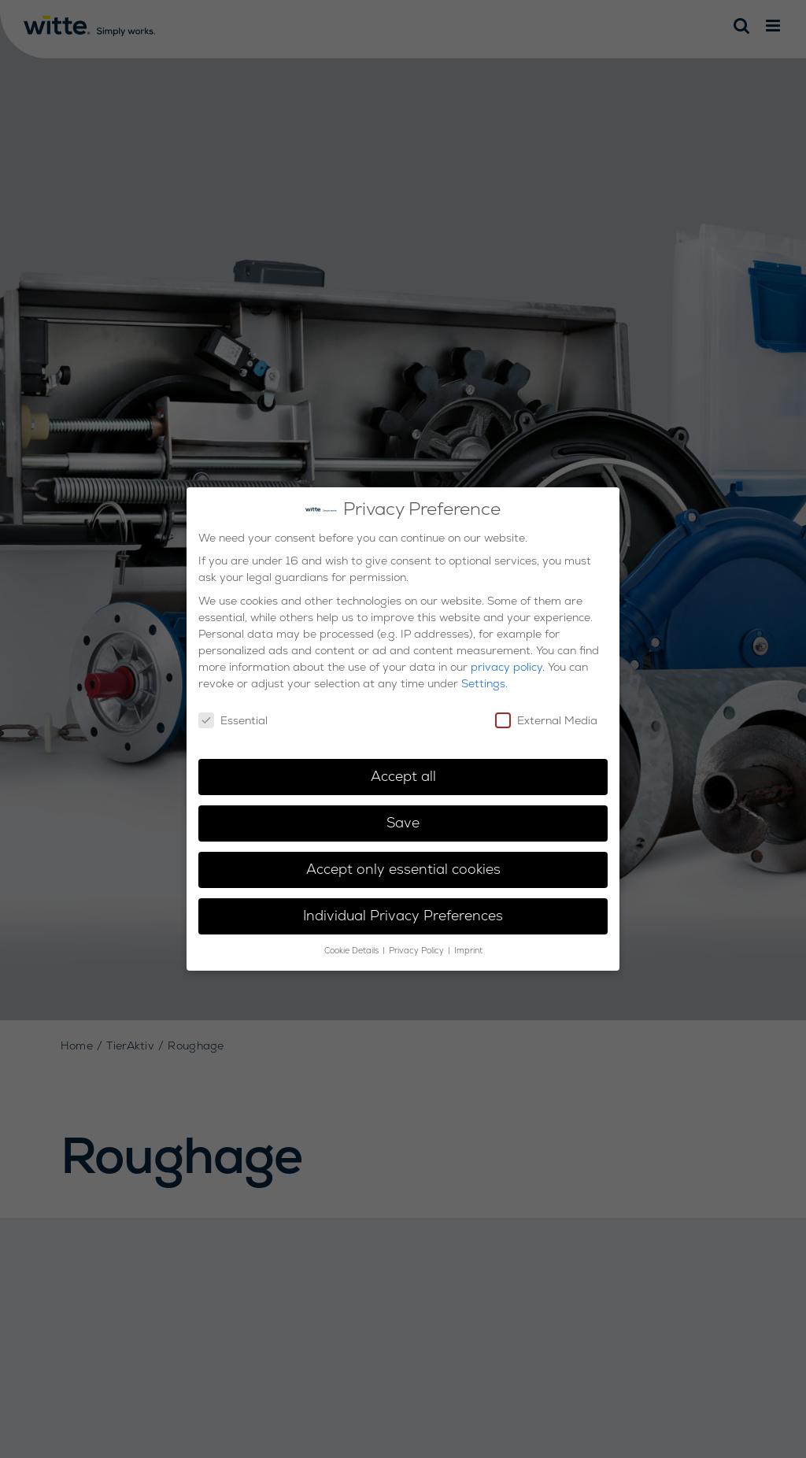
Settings (483, 676)
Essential (233, 714)
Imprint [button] (468, 944)
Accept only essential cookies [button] (403, 862)
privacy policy (506, 660)
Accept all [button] (403, 770)
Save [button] (403, 816)
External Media (546, 714)
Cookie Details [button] (352, 944)
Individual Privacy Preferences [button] (403, 909)
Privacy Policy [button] (417, 944)
